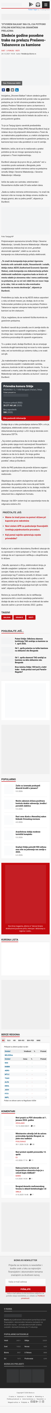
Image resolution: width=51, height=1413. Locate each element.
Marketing (38, 1396)
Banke (18, 1176)
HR (14, 1040)
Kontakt (29, 1396)
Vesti (17, 51)
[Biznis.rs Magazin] (25, 894)
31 (33, 1126)
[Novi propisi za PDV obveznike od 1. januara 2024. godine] (9, 1121)
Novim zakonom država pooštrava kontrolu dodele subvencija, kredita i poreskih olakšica (31, 803)
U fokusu (10, 51)
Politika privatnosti (13, 1399)
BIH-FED (30, 1040)
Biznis (6, 1352)
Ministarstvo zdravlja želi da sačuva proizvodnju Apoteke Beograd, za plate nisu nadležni (31, 1136)
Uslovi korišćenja (28, 1399)
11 (31, 1160)
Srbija (18, 1192)
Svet (3, 51)
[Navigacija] (46, 4)
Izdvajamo (20, 1123)
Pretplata (24, 1402)
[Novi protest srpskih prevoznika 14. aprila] (9, 1155)
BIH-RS (21, 1040)
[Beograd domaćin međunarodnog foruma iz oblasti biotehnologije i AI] (9, 1190)
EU (17, 1157)
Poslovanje (21, 1142)
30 (32, 1144)
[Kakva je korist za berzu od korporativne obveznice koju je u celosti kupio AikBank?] (9, 1171)
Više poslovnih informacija (14, 418)
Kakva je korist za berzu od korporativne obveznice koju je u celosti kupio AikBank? (30, 1170)
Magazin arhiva (13, 1402)
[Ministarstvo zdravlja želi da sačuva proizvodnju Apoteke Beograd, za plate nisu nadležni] (9, 1137)
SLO (8, 1040)
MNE (38, 1040)
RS (3, 1040)
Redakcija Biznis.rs (28, 54)
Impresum (20, 1396)
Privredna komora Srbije (18, 386)
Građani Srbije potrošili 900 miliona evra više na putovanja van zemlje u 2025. (31, 849)
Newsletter (40, 1399)
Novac (27, 1346)
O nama (11, 1396)
